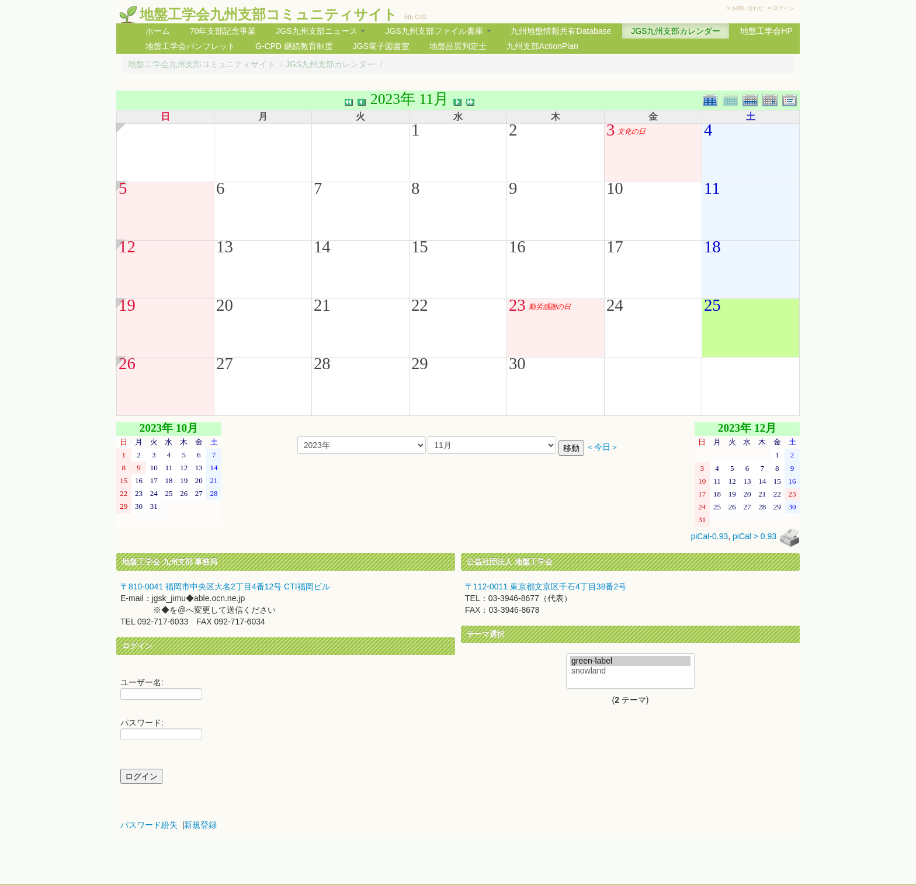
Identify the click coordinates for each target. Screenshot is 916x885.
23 (517, 305)
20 (224, 305)
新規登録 (200, 825)
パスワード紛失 (149, 825)
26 (127, 363)
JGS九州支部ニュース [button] (320, 31)
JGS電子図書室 (381, 46)
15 (419, 246)
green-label (630, 661)
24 (614, 305)
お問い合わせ (748, 8)
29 (419, 363)
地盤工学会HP (766, 31)
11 (712, 188)
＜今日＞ (602, 447)
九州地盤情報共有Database (561, 31)
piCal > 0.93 (754, 536)
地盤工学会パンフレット (190, 46)
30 (517, 363)
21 (322, 305)
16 (517, 246)
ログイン (783, 8)
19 (127, 305)
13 (224, 246)
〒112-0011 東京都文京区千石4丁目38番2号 (545, 586)
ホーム (157, 31)
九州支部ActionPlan (542, 46)
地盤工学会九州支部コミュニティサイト (268, 14)
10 (614, 188)
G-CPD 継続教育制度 (294, 46)
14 (322, 246)
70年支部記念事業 (223, 31)
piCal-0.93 (709, 536)
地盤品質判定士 (458, 46)
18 (712, 246)
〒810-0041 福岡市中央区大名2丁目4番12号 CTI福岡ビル (225, 586)
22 (419, 305)
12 (127, 246)
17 (614, 246)
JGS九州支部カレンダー (675, 31)
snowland (630, 671)
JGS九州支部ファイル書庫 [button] (438, 31)
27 (224, 363)
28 (322, 363)
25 (712, 305)
